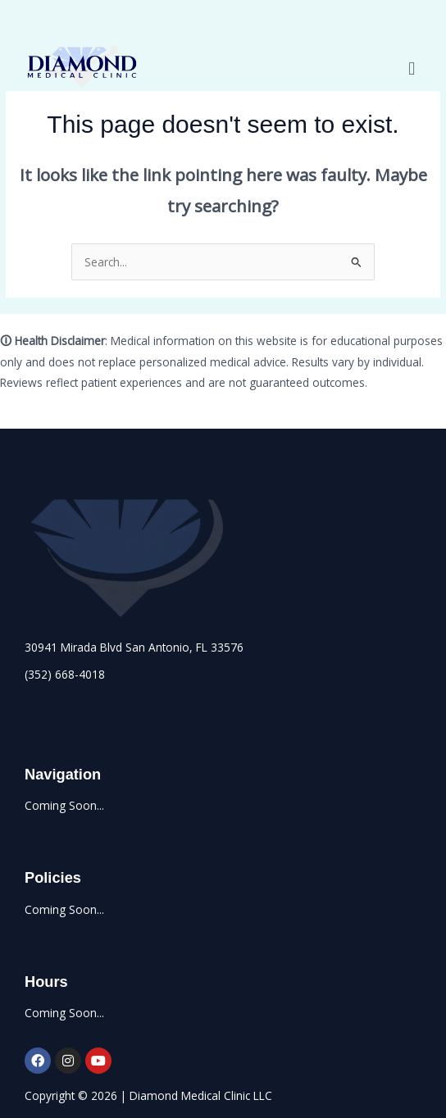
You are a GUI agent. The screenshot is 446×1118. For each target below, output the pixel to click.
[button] (412, 68)
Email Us (47, 702)
